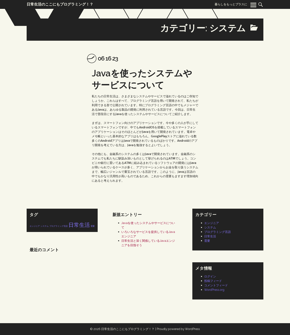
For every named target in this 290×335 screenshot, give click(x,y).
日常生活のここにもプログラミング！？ (127, 329)
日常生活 (210, 236)
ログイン (210, 276)
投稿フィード (213, 281)
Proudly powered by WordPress (178, 329)
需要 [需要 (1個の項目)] (93, 226)
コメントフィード (216, 285)
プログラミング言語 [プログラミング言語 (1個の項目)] (58, 226)
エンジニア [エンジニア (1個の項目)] (35, 226)
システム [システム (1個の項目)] (45, 226)
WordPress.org (214, 290)
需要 (207, 241)
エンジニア (211, 223)
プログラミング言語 (217, 232)
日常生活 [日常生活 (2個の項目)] (79, 225)
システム (210, 227)
